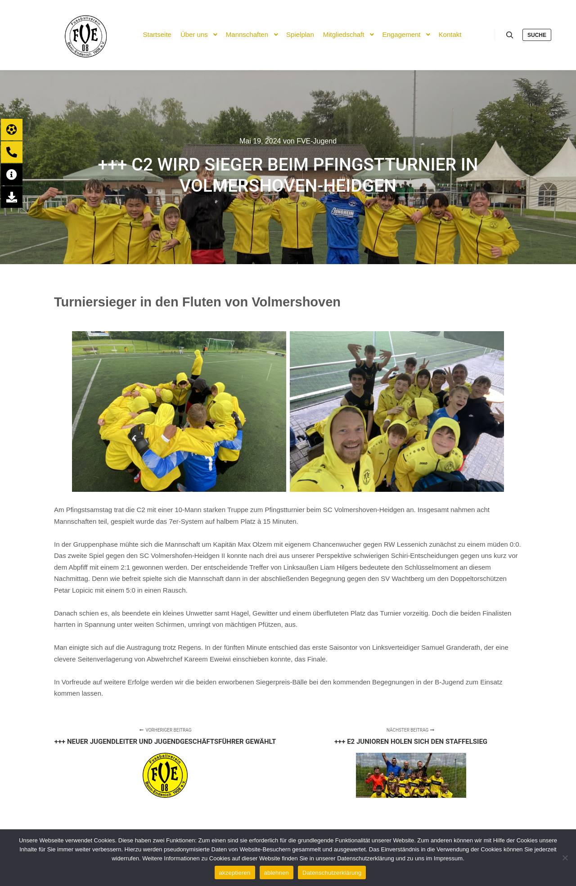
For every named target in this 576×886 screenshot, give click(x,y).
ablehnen (276, 872)
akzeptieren (235, 872)
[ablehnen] (564, 857)
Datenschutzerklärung (331, 872)
